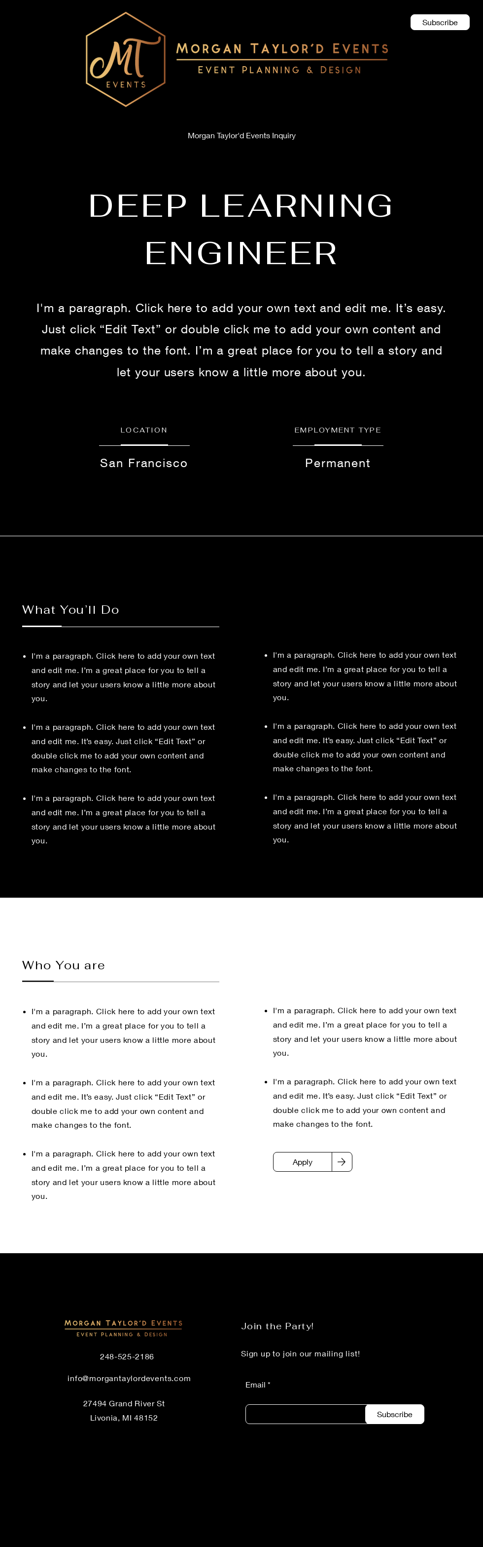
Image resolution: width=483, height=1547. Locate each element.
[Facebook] (389, 1540)
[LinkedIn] (361, 1540)
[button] (440, 22)
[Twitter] (416, 1540)
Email (255, 1384)
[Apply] (302, 1162)
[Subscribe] (394, 1414)
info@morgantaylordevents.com (129, 1378)
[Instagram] (444, 1540)
